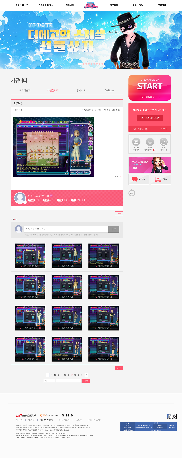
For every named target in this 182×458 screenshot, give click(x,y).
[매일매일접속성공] (31, 266)
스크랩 (117, 176)
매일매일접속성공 (104, 328)
